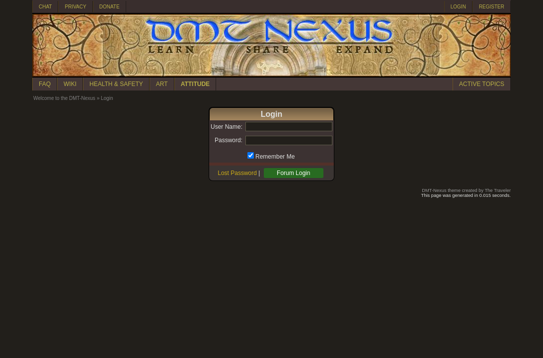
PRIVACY (75, 6)
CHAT (45, 6)
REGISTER (491, 6)
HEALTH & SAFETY (116, 84)
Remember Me (275, 156)
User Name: (226, 126)
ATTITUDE (195, 84)
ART (162, 84)
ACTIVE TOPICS (481, 84)
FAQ (45, 84)
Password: (228, 140)
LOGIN (458, 6)
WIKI (70, 84)
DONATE (109, 6)
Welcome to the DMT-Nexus (64, 98)
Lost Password (237, 173)
